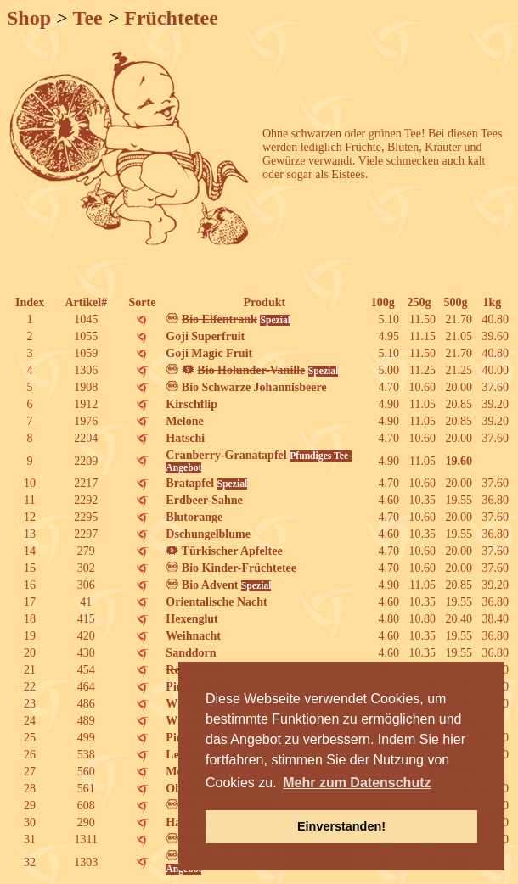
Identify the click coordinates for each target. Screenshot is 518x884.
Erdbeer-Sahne (204, 500)
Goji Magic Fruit (209, 353)
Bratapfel (206, 483)
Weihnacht (193, 635)
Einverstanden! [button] (341, 826)
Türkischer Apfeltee (224, 551)
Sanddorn (191, 652)
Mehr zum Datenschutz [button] (357, 782)
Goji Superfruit (205, 336)
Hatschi (185, 438)
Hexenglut (191, 619)
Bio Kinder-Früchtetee (231, 568)
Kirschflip (191, 404)
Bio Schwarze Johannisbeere (246, 387)
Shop (29, 18)
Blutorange (194, 517)
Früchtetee (171, 18)
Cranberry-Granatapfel (259, 461)
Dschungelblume (208, 534)
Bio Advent (218, 585)
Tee (88, 18)
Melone (184, 421)
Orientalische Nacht (216, 602)
